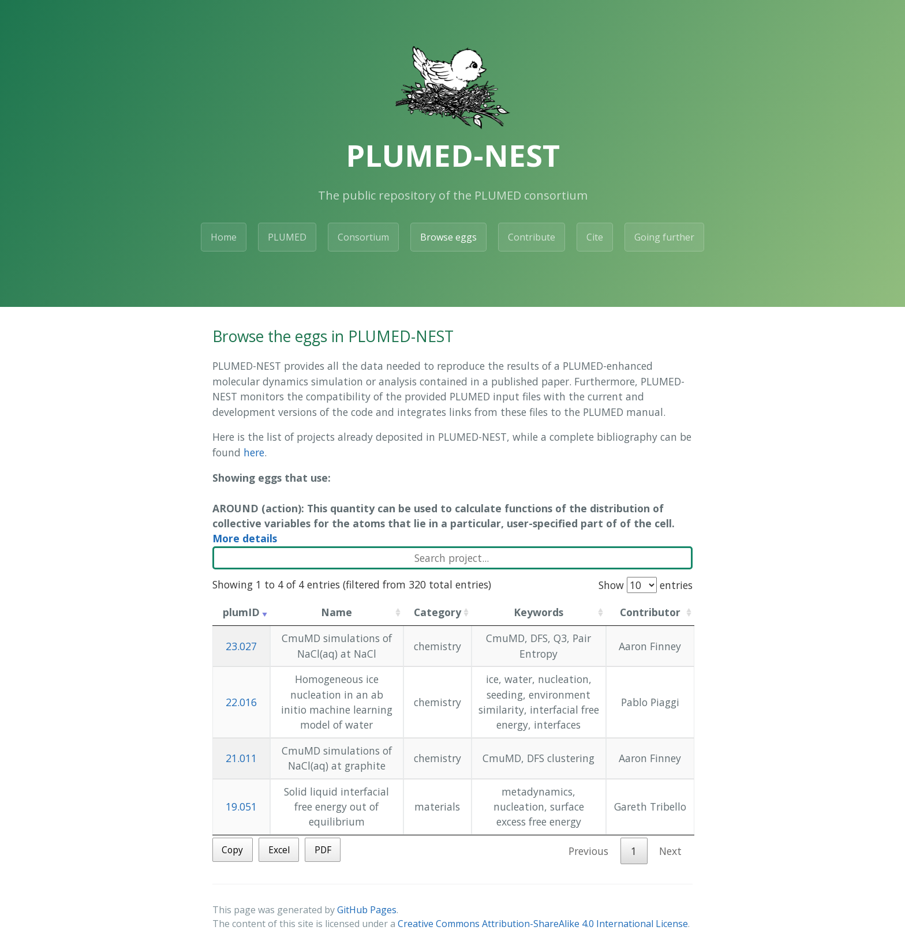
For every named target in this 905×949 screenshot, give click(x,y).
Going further (664, 237)
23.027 (241, 646)
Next (670, 851)
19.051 (241, 806)
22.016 (241, 702)
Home (224, 237)
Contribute (531, 237)
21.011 (241, 758)
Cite (594, 237)
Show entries (646, 585)
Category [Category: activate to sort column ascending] (437, 612)
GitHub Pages (367, 909)
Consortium (363, 237)
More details (244, 538)
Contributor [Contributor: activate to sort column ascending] (650, 612)
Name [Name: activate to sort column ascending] (336, 612)
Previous (588, 851)
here (254, 452)
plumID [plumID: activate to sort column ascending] (241, 612)
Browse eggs (448, 237)
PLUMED (287, 237)
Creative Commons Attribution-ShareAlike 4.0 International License (543, 923)
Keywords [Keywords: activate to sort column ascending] (538, 612)
